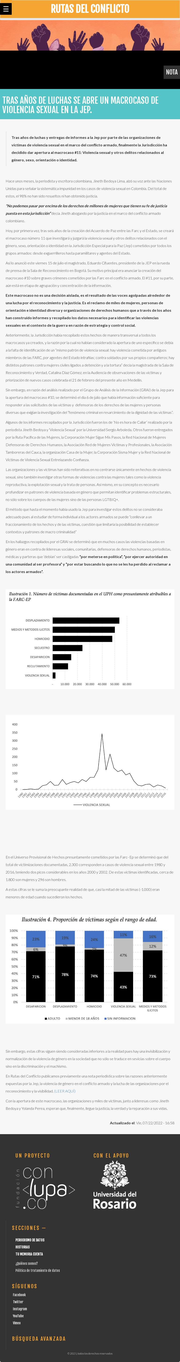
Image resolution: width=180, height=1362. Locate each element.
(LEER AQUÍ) (64, 1091)
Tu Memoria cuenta (29, 1254)
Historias (22, 1247)
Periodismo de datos (29, 1240)
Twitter (18, 1302)
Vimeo (17, 1323)
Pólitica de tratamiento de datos (37, 1271)
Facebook (19, 1295)
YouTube (18, 1316)
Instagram (20, 1309)
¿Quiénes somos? (26, 1264)
